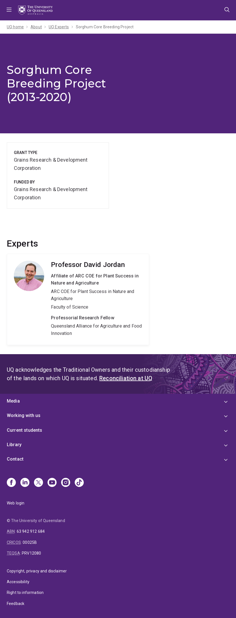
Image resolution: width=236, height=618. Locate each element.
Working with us (23, 415)
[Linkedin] (24, 483)
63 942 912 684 (31, 531)
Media (13, 401)
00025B (30, 542)
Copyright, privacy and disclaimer (37, 571)
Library (14, 444)
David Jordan (78, 299)
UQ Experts (59, 27)
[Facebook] (11, 483)
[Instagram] (65, 483)
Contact (15, 459)
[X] (38, 483)
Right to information (25, 592)
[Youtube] (52, 483)
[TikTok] (79, 483)
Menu (9, 10)
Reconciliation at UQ (125, 378)
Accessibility (18, 581)
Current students (24, 430)
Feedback (15, 603)
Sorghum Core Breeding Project (105, 27)
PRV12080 (31, 553)
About (36, 27)
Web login (15, 503)
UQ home (15, 27)
